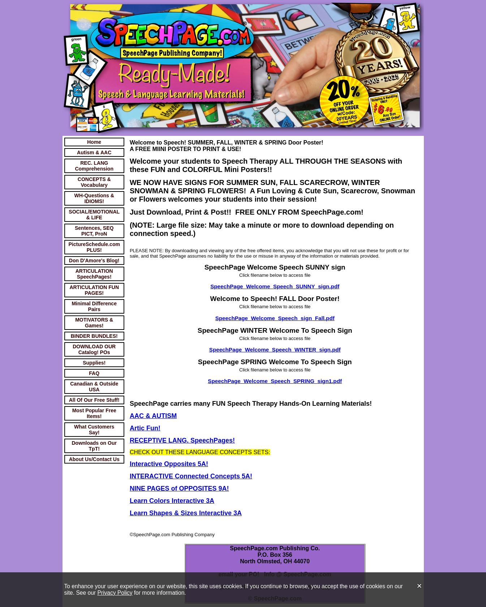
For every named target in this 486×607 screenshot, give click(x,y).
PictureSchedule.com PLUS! (94, 247)
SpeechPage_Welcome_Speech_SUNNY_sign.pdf (274, 286)
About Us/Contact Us (94, 459)
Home (94, 142)
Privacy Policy (114, 593)
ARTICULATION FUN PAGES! (94, 290)
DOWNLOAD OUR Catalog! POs (94, 349)
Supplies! (94, 363)
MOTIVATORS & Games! (94, 322)
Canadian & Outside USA (94, 386)
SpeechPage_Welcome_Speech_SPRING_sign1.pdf (275, 381)
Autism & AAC (94, 152)
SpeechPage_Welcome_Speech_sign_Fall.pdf (275, 318)
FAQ (94, 373)
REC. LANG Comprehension (94, 166)
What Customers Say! (94, 429)
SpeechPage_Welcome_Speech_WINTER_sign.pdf (275, 349)
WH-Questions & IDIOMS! (94, 198)
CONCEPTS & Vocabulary (94, 182)
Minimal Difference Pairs (94, 306)
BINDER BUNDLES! (94, 336)
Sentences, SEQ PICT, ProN (94, 231)
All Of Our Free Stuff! (94, 400)
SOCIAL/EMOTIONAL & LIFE (94, 214)
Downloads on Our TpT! (94, 446)
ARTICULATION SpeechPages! (94, 274)
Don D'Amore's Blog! (94, 260)
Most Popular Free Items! (94, 413)
